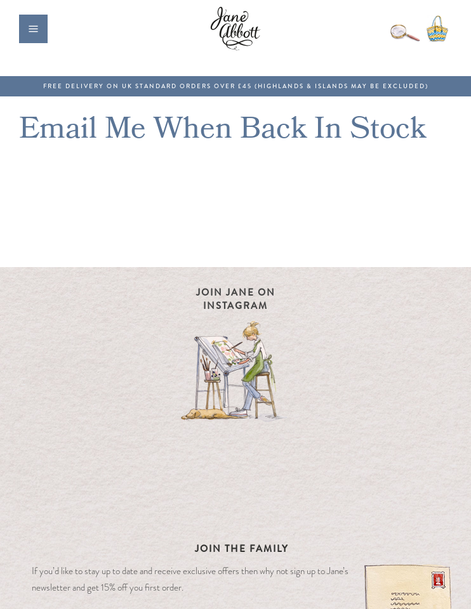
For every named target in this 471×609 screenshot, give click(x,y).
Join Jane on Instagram (235, 299)
